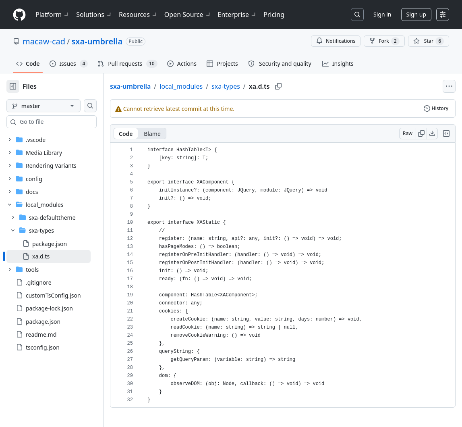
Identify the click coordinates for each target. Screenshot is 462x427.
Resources (138, 14)
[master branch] (56, 105)
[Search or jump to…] (357, 14)
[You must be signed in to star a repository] (428, 41)
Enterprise (237, 14)
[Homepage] (19, 14)
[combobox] (68, 122)
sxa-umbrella (96, 41)
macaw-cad (44, 41)
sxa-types (251, 86)
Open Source (187, 14)
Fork (384, 41)
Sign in (382, 14)
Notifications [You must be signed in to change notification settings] (335, 40)
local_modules (206, 86)
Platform (52, 14)
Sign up (416, 14)
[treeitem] (61, 256)
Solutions (94, 14)
